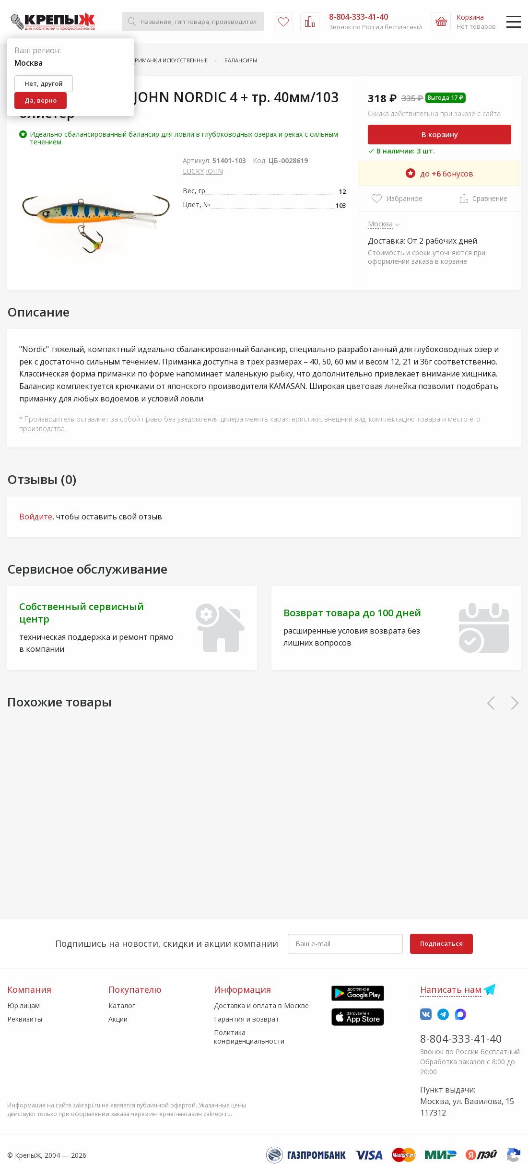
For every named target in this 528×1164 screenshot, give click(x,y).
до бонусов (439, 173)
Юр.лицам (23, 1005)
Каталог (121, 1005)
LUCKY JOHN (203, 171)
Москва (380, 223)
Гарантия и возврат (246, 1018)
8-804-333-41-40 (461, 1038)
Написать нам (450, 989)
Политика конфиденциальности (249, 1037)
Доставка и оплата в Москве (261, 1005)
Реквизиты (24, 1018)
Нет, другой (43, 83)
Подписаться (441, 943)
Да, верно (40, 100)
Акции (118, 1018)
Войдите (35, 516)
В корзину (440, 134)
